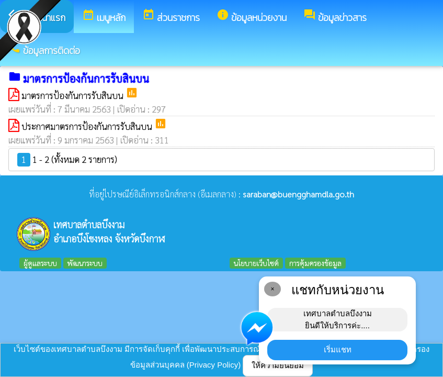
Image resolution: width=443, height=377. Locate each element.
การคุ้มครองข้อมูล (315, 263)
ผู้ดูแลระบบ (40, 263)
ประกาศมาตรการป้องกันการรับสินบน (87, 126)
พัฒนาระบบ (85, 263)
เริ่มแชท (337, 349)
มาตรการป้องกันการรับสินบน (73, 95)
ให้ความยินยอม (278, 365)
